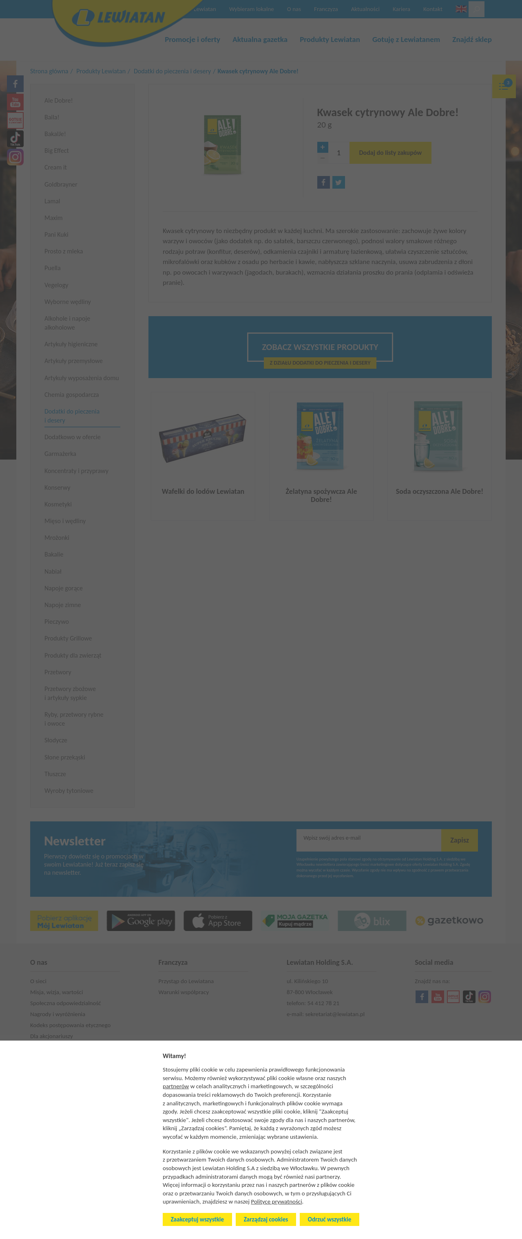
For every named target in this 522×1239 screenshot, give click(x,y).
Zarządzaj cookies (266, 1219)
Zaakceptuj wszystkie (197, 1219)
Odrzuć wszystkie (329, 1219)
